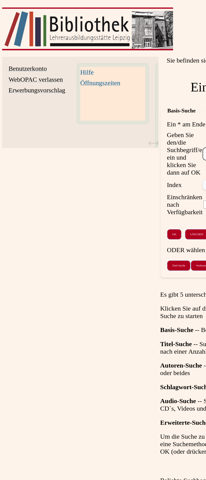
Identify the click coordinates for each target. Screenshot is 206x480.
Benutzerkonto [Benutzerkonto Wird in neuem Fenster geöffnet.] (28, 68)
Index (174, 184)
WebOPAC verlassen (36, 79)
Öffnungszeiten (100, 83)
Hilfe (87, 72)
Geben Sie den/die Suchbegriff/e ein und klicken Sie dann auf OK (184, 153)
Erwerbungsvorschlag (37, 90)
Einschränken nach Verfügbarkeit (185, 204)
